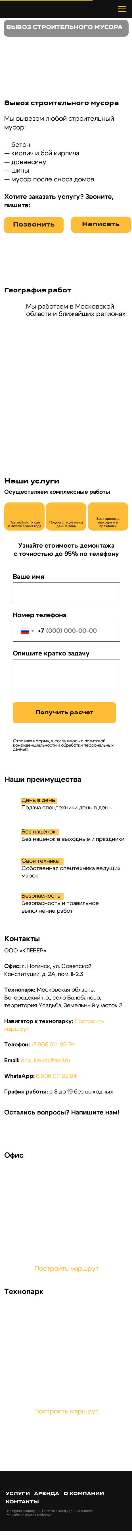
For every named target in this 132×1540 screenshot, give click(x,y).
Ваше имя (28, 576)
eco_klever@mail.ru (45, 1060)
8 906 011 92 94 (56, 1076)
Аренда (46, 1494)
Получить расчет (64, 713)
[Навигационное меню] (122, 9)
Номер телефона (39, 615)
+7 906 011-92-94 (53, 1044)
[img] (14, 1132)
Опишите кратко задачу (51, 653)
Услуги (18, 1494)
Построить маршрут (67, 1268)
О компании (84, 1494)
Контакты (22, 1502)
